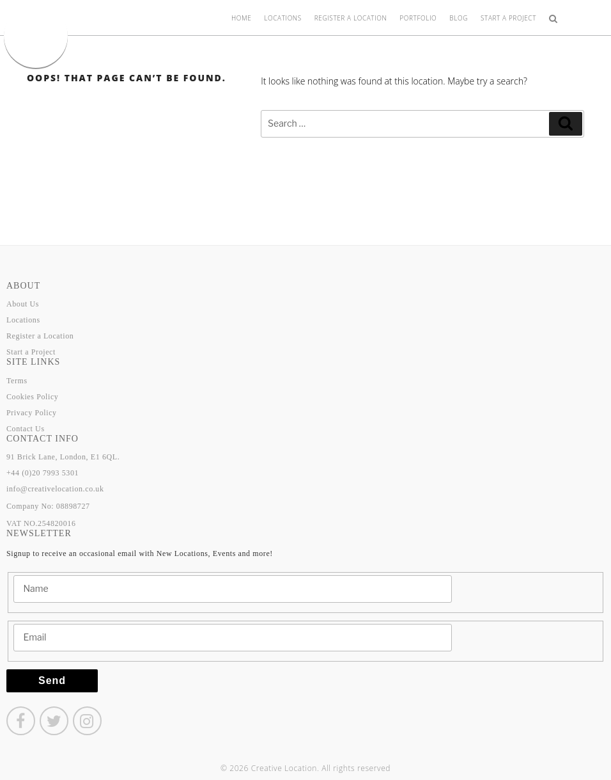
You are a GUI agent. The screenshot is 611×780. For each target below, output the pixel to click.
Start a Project (508, 17)
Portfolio (418, 17)
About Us (22, 303)
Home (241, 17)
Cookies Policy (32, 396)
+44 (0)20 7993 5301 (42, 472)
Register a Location (350, 17)
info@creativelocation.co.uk (55, 488)
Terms (16, 380)
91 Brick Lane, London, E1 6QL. (63, 456)
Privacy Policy (31, 412)
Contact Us (25, 428)
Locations (282, 17)
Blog (458, 17)
